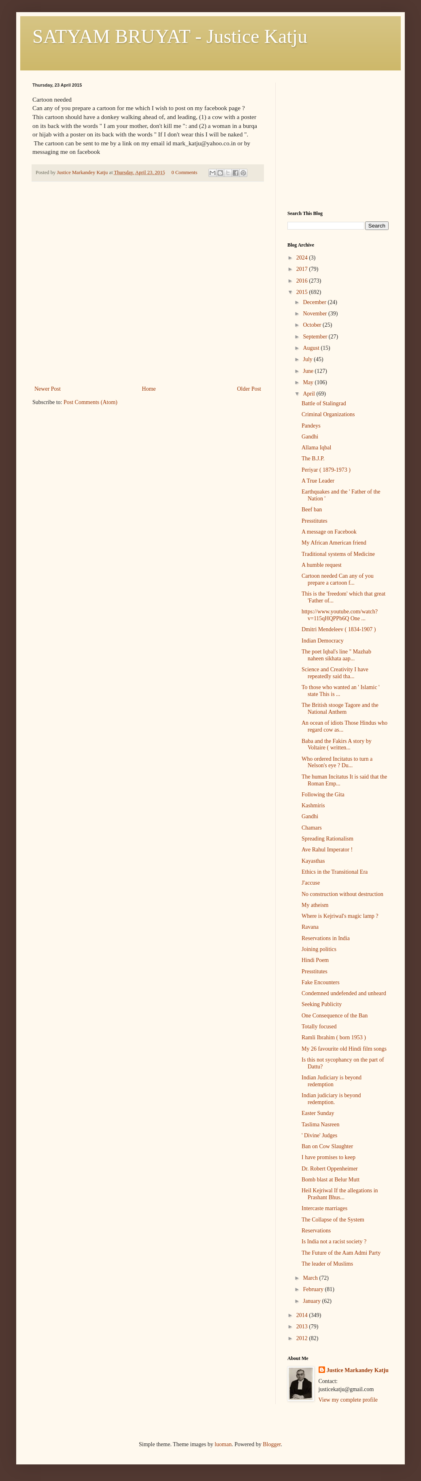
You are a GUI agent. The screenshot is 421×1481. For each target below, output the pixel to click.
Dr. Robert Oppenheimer (330, 1169)
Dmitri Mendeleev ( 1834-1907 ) (339, 629)
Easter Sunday (318, 1113)
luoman (223, 1444)
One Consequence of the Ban (335, 1016)
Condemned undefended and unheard (344, 993)
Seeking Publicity (322, 1004)
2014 (302, 1315)
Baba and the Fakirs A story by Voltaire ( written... (337, 744)
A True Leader (318, 481)
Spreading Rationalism (327, 839)
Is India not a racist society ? (334, 1241)
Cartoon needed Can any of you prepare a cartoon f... (338, 579)
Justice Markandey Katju (358, 1370)
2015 (302, 292)
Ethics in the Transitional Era (335, 872)
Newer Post (47, 389)
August (312, 348)
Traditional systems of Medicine (338, 554)
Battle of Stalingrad (324, 403)
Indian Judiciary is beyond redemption (331, 1081)
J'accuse (311, 883)
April (309, 394)
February (314, 1289)
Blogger (272, 1444)
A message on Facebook (329, 532)
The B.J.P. (313, 458)
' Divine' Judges (319, 1135)
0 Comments (184, 172)
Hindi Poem (315, 960)
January (312, 1301)
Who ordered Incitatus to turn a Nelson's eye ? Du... (337, 762)
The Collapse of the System (333, 1220)
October (313, 325)
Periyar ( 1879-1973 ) (326, 470)
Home (149, 389)
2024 (302, 258)
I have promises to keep (328, 1157)
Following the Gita (323, 795)
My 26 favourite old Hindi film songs (344, 1049)
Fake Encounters (321, 982)
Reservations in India (326, 938)
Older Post (249, 389)
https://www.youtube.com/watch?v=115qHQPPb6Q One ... (340, 615)
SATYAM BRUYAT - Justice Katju (169, 36)
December (315, 302)
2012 (302, 1338)
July (308, 359)
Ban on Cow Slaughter (327, 1146)
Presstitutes (314, 521)
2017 (302, 269)
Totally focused (319, 1027)
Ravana (310, 927)
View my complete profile (348, 1400)
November (315, 314)
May (309, 382)
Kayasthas (313, 861)
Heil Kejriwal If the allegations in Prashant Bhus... (340, 1193)
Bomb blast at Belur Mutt (330, 1180)
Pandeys (311, 426)
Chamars (312, 828)
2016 (302, 281)
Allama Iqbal (316, 448)
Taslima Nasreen (320, 1124)
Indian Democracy (323, 641)
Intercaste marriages (324, 1208)
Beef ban (312, 509)
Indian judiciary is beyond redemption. (331, 1098)
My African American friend (334, 543)
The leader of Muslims (327, 1264)
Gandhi (310, 437)
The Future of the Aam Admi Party (341, 1253)
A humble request (322, 565)
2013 (302, 1327)
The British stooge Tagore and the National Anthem (340, 708)
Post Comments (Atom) (90, 402)
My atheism (315, 905)
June (309, 371)
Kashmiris (313, 805)
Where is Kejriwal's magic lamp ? (340, 916)
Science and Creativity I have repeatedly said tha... (335, 672)
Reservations (316, 1231)
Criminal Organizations (328, 414)
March (311, 1278)
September (315, 337)
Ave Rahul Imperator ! (327, 850)
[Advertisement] (147, 323)
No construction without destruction (342, 894)
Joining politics (319, 949)
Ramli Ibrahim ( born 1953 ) (334, 1037)
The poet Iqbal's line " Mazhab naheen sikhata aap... (336, 655)
